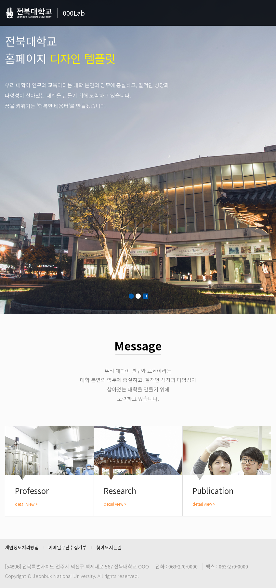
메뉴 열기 (266, 15)
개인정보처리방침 (22, 547)
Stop (145, 296)
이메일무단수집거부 (67, 547)
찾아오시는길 (109, 547)
